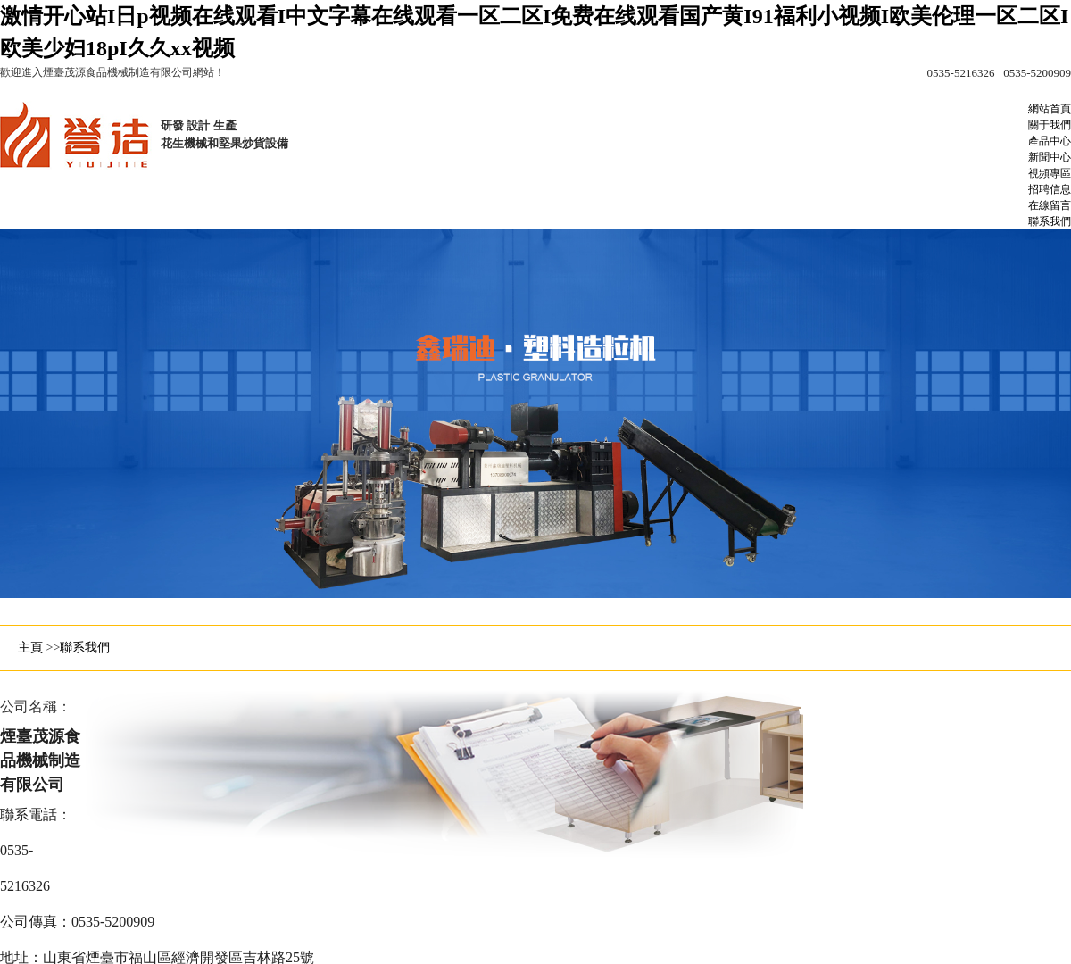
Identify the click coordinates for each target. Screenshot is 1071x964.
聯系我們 (85, 647)
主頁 (30, 647)
